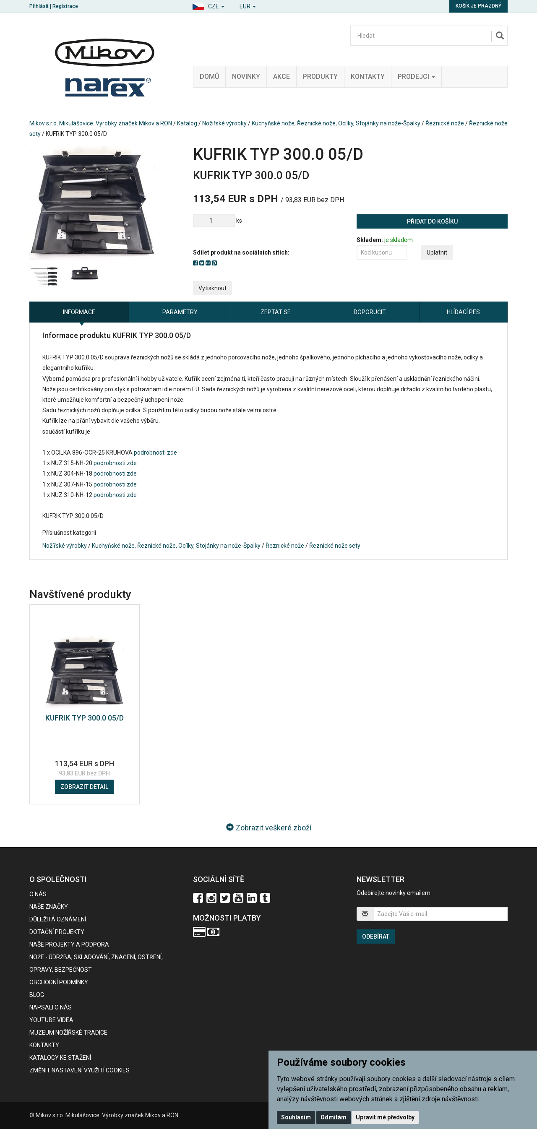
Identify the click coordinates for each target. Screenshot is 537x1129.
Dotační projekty (56, 932)
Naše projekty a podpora (69, 944)
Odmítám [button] (334, 1117)
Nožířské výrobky (224, 123)
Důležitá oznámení (57, 919)
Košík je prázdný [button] (478, 6)
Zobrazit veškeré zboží (268, 827)
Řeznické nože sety (334, 545)
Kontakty (368, 77)
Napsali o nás (50, 1007)
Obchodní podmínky (58, 982)
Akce (281, 77)
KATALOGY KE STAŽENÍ (60, 1057)
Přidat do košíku (432, 221)
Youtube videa (51, 1020)
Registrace (65, 6)
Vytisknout (212, 288)
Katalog (187, 123)
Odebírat (375, 936)
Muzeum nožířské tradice (68, 1032)
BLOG (36, 994)
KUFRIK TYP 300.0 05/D (84, 717)
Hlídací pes (463, 312)
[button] (208, 5)
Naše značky (48, 906)
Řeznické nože (444, 123)
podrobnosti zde (155, 452)
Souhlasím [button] (296, 1117)
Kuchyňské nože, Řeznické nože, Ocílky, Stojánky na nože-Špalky (336, 123)
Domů (209, 77)
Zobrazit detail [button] (84, 786)
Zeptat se (276, 312)
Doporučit (370, 312)
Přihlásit (39, 6)
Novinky (246, 77)
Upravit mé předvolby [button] (385, 1117)
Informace (79, 312)
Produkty (320, 77)
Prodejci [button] (416, 77)
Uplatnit (437, 252)
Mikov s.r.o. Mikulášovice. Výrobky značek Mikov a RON (100, 123)
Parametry (180, 312)
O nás (38, 894)
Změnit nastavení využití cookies (79, 1070)
